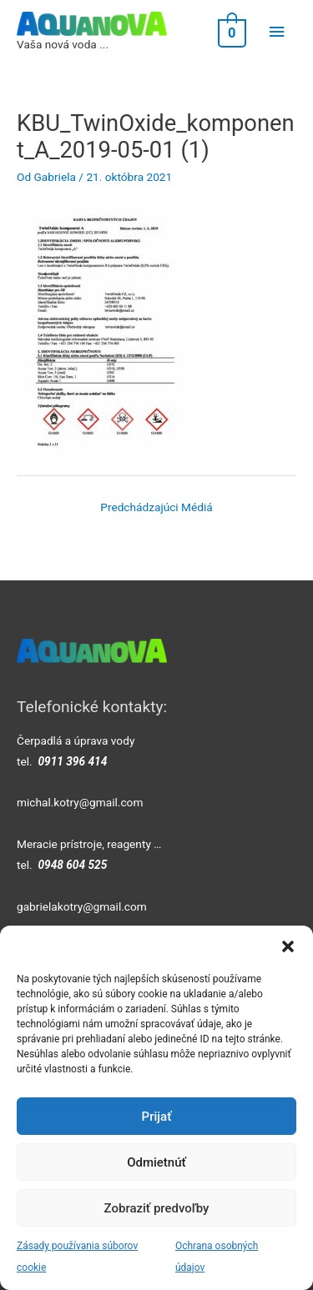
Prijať (157, 1116)
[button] (288, 946)
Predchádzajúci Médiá (156, 507)
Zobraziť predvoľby (157, 1208)
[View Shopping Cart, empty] (230, 32)
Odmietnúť (156, 1162)
